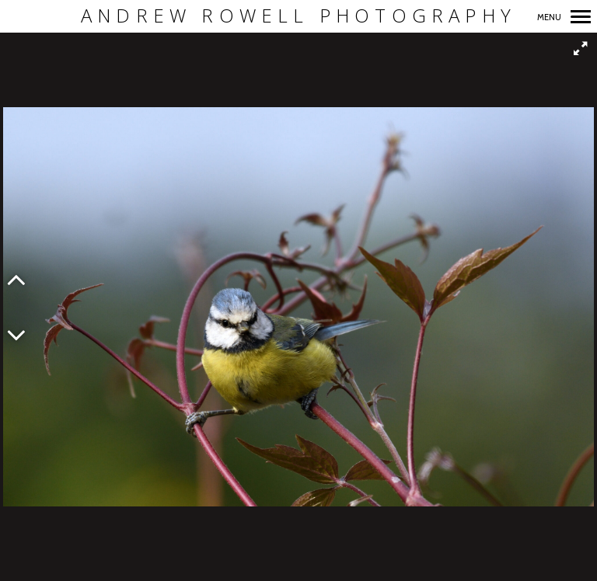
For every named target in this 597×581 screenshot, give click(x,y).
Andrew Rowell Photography (298, 16)
